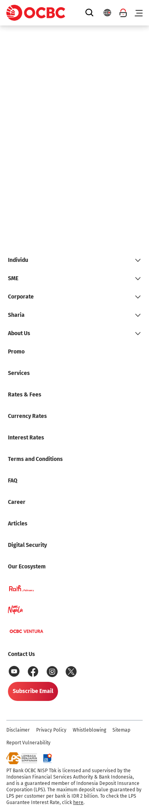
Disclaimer (18, 730)
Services (19, 373)
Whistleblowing (89, 730)
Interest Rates (26, 437)
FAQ (12, 480)
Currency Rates (27, 416)
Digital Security (27, 545)
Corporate (21, 296)
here (78, 802)
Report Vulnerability (28, 743)
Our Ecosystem (27, 566)
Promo (16, 351)
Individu (18, 260)
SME (13, 278)
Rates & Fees (24, 394)
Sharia (16, 315)
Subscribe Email (33, 691)
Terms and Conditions (35, 459)
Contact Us (21, 654)
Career (16, 502)
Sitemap (121, 730)
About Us (19, 333)
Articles (17, 523)
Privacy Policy (51, 730)
